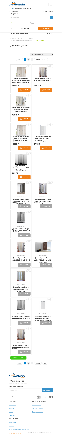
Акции (11, 412)
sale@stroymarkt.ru (15, 433)
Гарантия (11, 426)
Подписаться (46, 390)
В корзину (24, 89)
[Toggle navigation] (50, 4)
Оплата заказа (36, 405)
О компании (12, 405)
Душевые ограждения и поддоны (21, 40)
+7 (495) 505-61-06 (48, 12)
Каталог (21, 38)
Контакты (12, 415)
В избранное (30, 66)
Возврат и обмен (37, 412)
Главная (13, 38)
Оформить (45, 28)
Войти (32, 23)
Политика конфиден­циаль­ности (19, 429)
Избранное (14, 13)
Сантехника (29, 38)
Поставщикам (13, 422)
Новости (11, 408)
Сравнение (14, 11)
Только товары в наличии (18, 33)
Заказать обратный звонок (47, 13)
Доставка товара (37, 408)
